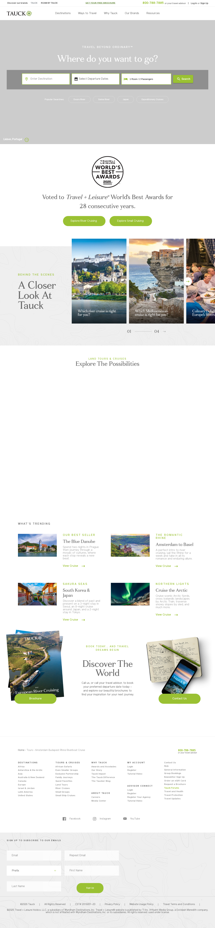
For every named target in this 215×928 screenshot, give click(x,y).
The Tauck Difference (103, 778)
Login (130, 767)
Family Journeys (64, 778)
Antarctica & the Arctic (30, 770)
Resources (153, 13)
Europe (22, 785)
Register (131, 770)
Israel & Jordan (26, 788)
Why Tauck (110, 13)
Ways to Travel (87, 13)
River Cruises (62, 788)
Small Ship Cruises (65, 796)
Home (21, 750)
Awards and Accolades (103, 767)
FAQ (166, 766)
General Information (175, 770)
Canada (22, 781)
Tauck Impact (98, 774)
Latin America (25, 792)
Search (183, 79)
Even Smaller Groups (66, 770)
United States (25, 796)
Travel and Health (173, 792)
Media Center (98, 801)
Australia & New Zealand (31, 778)
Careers (95, 797)
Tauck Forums (171, 788)
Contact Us (170, 763)
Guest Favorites (63, 781)
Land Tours (61, 785)
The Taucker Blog (100, 781)
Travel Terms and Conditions (179, 904)
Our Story (96, 770)
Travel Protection (173, 795)
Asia (20, 774)
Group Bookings (172, 774)
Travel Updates (172, 799)
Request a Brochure (175, 784)
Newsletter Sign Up (174, 777)
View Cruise (74, 566)
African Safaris (63, 767)
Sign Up (204, 4)
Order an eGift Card (175, 781)
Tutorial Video (134, 774)
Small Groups (62, 792)
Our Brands (132, 13)
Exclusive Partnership (66, 774)
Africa (21, 767)
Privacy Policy (112, 904)
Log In (194, 4)
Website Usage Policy (141, 904)
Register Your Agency (138, 797)
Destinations (63, 13)
